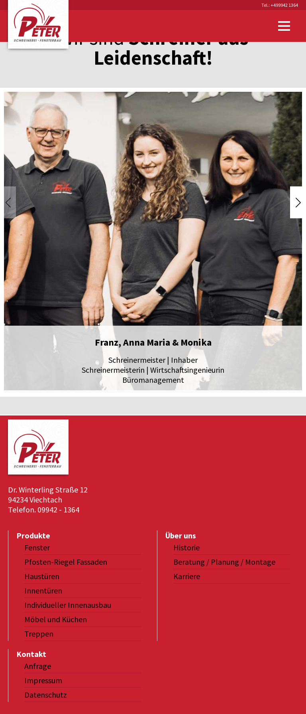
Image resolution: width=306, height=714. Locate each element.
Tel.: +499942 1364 (279, 5)
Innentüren (43, 590)
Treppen (38, 634)
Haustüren (41, 576)
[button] (298, 202)
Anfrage (37, 666)
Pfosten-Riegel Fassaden (65, 562)
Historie (186, 547)
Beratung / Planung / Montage (224, 562)
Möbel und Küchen (55, 619)
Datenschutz (45, 695)
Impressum (43, 680)
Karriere (186, 576)
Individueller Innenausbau (67, 605)
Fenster (37, 547)
